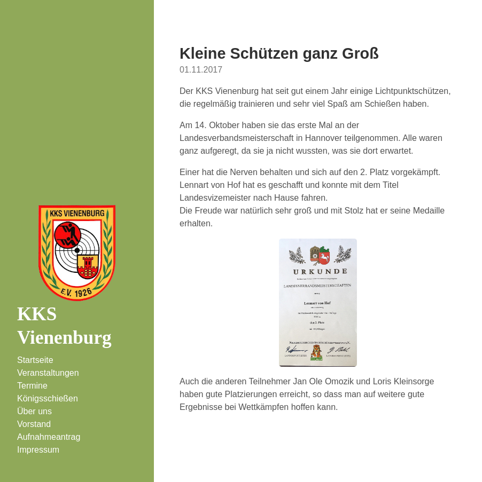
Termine (32, 385)
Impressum (38, 449)
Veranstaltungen (48, 372)
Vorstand (34, 424)
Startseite (35, 360)
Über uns (34, 411)
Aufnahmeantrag (48, 436)
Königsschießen (47, 398)
